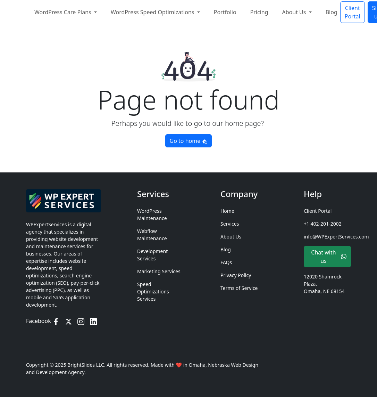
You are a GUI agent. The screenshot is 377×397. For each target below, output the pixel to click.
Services (229, 223)
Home (227, 211)
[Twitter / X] (68, 321)
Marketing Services (159, 271)
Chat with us (328, 257)
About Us (230, 236)
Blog (331, 11)
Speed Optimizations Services (153, 291)
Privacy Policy (235, 275)
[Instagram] (80, 321)
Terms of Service (239, 288)
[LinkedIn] (93, 321)
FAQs (226, 262)
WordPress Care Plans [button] (63, 11)
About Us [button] (295, 11)
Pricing (259, 11)
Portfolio (225, 11)
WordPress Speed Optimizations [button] (153, 11)
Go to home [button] (189, 141)
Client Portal (352, 11)
